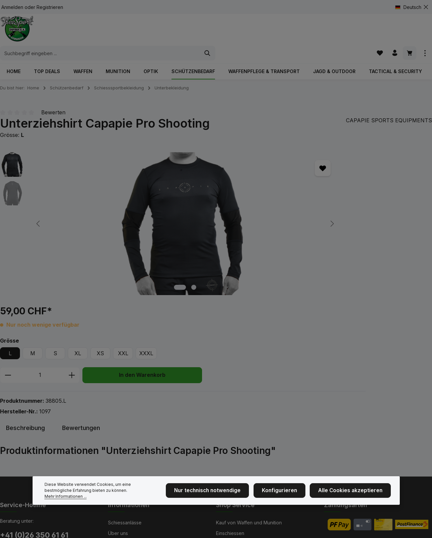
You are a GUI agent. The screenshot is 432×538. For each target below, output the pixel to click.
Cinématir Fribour (126, 442)
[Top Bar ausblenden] (426, 7)
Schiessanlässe (125, 389)
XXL (308, 187)
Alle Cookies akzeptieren (354, 499)
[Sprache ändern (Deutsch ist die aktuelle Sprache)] (411, 7)
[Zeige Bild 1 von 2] (97, 272)
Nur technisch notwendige (222, 499)
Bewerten (53, 98)
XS (285, 187)
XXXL (332, 187)
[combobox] (208, 31)
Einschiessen (230, 400)
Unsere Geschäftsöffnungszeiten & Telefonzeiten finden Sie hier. (46, 442)
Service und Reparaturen (243, 432)
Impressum (119, 410)
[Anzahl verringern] (193, 209)
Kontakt (116, 432)
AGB (220, 421)
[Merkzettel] (378, 31)
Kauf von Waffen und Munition (249, 389)
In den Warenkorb (327, 209)
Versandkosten (276, 528)
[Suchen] (316, 31)
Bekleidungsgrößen (237, 410)
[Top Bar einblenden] (425, 31)
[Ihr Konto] (393, 31)
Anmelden (12, 7)
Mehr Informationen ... (121, 502)
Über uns (118, 400)
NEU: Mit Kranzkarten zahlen (139, 453)
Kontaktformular (55, 465)
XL (263, 187)
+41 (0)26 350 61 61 (34, 401)
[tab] (25, 294)
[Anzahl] (225, 209)
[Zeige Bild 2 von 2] (110, 272)
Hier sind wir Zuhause (131, 421)
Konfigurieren (289, 499)
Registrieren (50, 7)
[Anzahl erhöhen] (257, 209)
